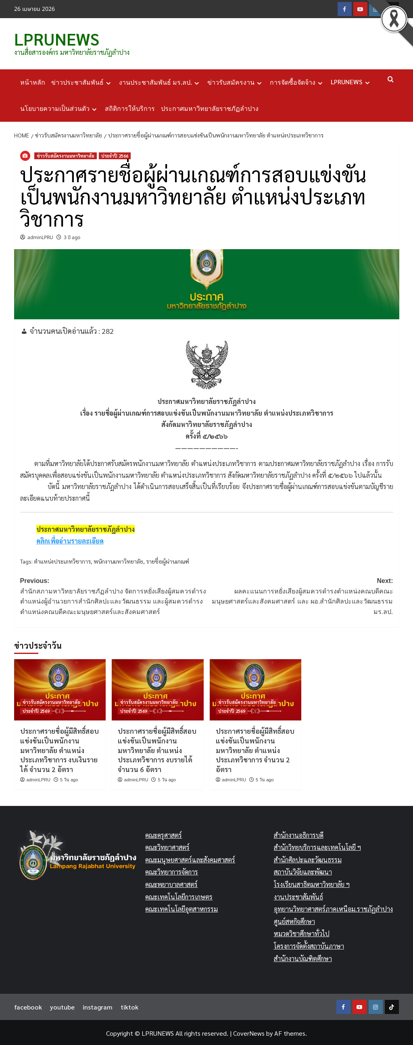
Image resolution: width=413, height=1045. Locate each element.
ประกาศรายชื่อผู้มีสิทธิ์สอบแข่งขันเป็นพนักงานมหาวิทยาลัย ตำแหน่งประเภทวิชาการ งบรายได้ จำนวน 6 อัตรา (157, 748)
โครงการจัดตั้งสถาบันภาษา (309, 944)
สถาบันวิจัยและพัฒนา (303, 870)
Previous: (113, 595)
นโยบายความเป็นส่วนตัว (59, 107)
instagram (98, 1005)
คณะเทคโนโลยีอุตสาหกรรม (181, 907)
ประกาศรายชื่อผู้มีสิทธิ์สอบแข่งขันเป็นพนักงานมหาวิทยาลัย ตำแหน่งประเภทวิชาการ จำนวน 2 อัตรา (255, 748)
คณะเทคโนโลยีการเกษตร (179, 895)
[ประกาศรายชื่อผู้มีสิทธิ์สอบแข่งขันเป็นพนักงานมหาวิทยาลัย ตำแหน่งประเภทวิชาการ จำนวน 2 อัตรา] (256, 688)
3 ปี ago (72, 235)
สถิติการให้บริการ (130, 107)
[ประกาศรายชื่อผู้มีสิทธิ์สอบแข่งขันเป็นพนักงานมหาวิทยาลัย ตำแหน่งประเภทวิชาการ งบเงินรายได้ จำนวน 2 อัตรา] (60, 688)
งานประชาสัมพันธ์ (298, 895)
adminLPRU (40, 235)
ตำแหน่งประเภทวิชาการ (62, 559)
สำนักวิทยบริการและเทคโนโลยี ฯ (317, 846)
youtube (62, 1005)
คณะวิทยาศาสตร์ (167, 846)
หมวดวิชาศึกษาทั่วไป (302, 932)
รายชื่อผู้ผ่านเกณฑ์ (167, 559)
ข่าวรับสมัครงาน (235, 81)
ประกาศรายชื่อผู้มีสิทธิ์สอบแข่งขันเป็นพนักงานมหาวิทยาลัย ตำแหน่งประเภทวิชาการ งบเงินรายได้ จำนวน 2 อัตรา (59, 748)
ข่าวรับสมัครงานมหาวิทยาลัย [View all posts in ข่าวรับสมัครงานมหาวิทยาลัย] (65, 154)
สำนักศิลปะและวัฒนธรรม (308, 858)
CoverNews (249, 1031)
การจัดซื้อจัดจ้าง (297, 81)
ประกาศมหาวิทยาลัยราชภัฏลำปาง (210, 107)
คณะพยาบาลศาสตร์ (171, 882)
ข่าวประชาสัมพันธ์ (82, 81)
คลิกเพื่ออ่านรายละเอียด (70, 539)
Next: (299, 595)
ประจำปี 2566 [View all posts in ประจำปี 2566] (114, 154)
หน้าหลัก (32, 81)
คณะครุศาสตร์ (163, 833)
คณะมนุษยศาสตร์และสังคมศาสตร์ (190, 858)
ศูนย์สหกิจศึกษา (294, 920)
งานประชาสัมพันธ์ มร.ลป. (160, 81)
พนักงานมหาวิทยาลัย (118, 559)
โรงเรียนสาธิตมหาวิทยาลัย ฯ (312, 882)
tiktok (129, 1005)
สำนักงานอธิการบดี (298, 833)
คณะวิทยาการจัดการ (171, 870)
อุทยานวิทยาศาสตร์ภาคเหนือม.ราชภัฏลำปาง (333, 907)
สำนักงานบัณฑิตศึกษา (303, 957)
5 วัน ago (69, 778)
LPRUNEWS (53, 38)
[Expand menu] (108, 81)
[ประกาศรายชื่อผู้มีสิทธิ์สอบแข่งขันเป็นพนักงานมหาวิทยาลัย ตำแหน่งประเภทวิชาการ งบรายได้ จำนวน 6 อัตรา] (158, 688)
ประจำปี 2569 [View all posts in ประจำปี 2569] (36, 709)
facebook (28, 1005)
